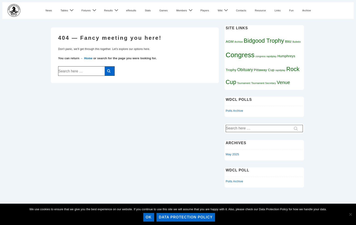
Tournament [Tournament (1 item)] (243, 83)
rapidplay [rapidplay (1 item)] (280, 70)
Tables (68, 10)
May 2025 (232, 154)
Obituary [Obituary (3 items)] (245, 69)
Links (277, 10)
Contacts (241, 10)
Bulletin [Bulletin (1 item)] (296, 41)
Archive (306, 10)
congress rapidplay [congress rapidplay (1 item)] (266, 56)
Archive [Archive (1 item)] (239, 41)
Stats (148, 10)
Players (204, 10)
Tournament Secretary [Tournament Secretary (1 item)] (263, 83)
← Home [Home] (86, 58)
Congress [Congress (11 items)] (240, 55)
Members (185, 10)
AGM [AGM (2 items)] (230, 41)
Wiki (223, 10)
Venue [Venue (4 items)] (283, 82)
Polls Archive (234, 110)
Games (163, 10)
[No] (350, 214)
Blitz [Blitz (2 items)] (288, 41)
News (48, 10)
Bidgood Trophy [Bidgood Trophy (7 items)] (264, 40)
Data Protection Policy (186, 217)
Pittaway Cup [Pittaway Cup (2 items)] (264, 70)
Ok (149, 217)
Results (111, 10)
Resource (260, 10)
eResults (131, 10)
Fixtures (89, 10)
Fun (291, 10)
